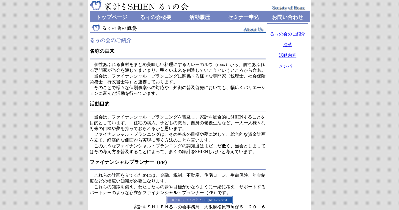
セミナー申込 (243, 17)
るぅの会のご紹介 (287, 34)
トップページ (111, 17)
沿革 (287, 44)
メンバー (287, 66)
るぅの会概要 (155, 17)
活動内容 (287, 55)
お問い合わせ (287, 17)
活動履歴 (199, 17)
